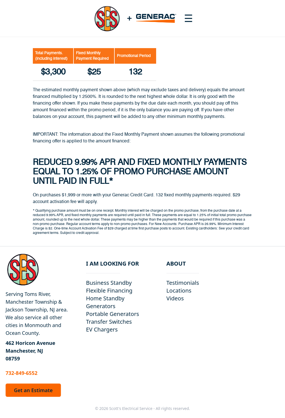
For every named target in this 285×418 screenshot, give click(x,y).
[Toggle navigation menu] (188, 18)
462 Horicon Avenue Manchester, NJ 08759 (30, 351)
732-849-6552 (21, 373)
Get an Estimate (33, 390)
